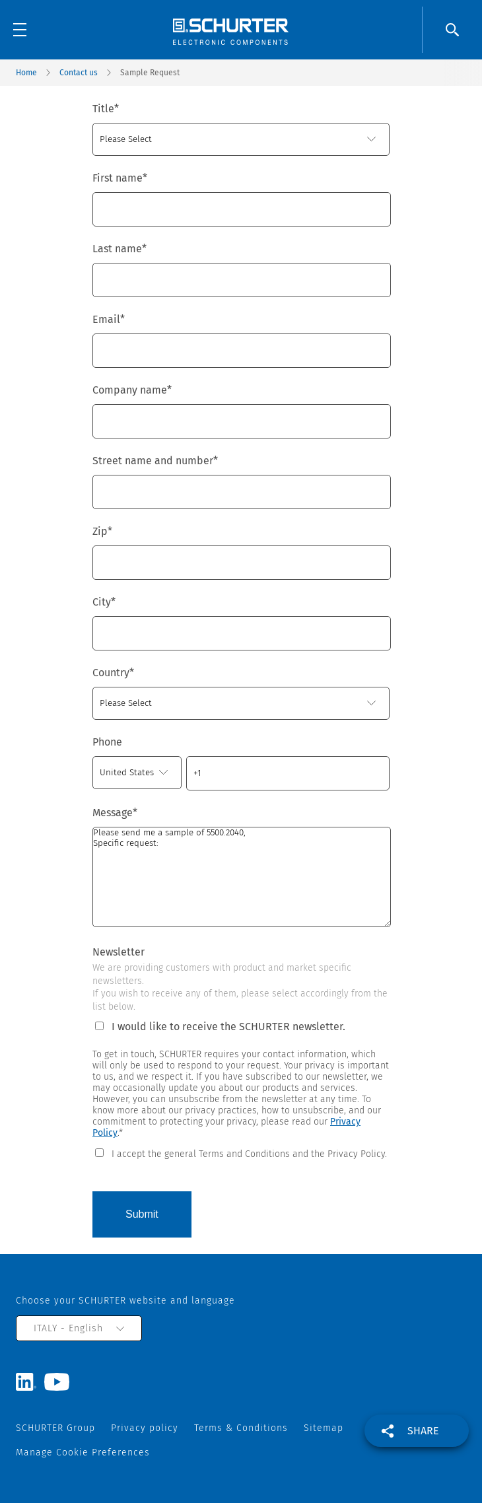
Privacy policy (144, 1428)
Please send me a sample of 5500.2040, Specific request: (241, 877)
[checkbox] (241, 1153)
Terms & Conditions (241, 1428)
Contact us (78, 72)
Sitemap (323, 1428)
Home (26, 72)
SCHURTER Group (55, 1428)
